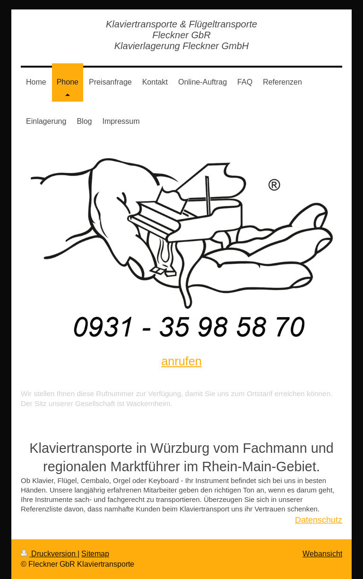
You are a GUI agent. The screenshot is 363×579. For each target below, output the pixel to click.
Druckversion (49, 553)
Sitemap (95, 553)
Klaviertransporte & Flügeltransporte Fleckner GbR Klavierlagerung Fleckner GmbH (181, 35)
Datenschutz (318, 520)
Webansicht (322, 553)
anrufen (181, 361)
